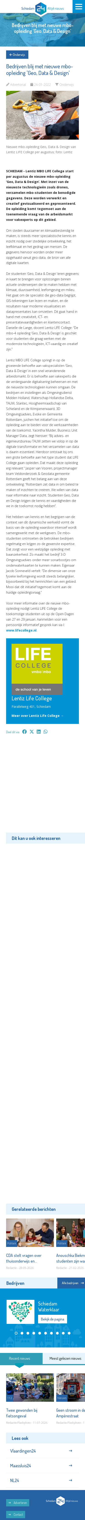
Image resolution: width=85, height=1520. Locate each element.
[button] (16, 1333)
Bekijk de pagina (52, 1319)
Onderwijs (17, 55)
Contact (15, 1514)
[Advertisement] (42, 786)
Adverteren (17, 1503)
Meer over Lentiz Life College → (38, 715)
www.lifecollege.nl (21, 630)
